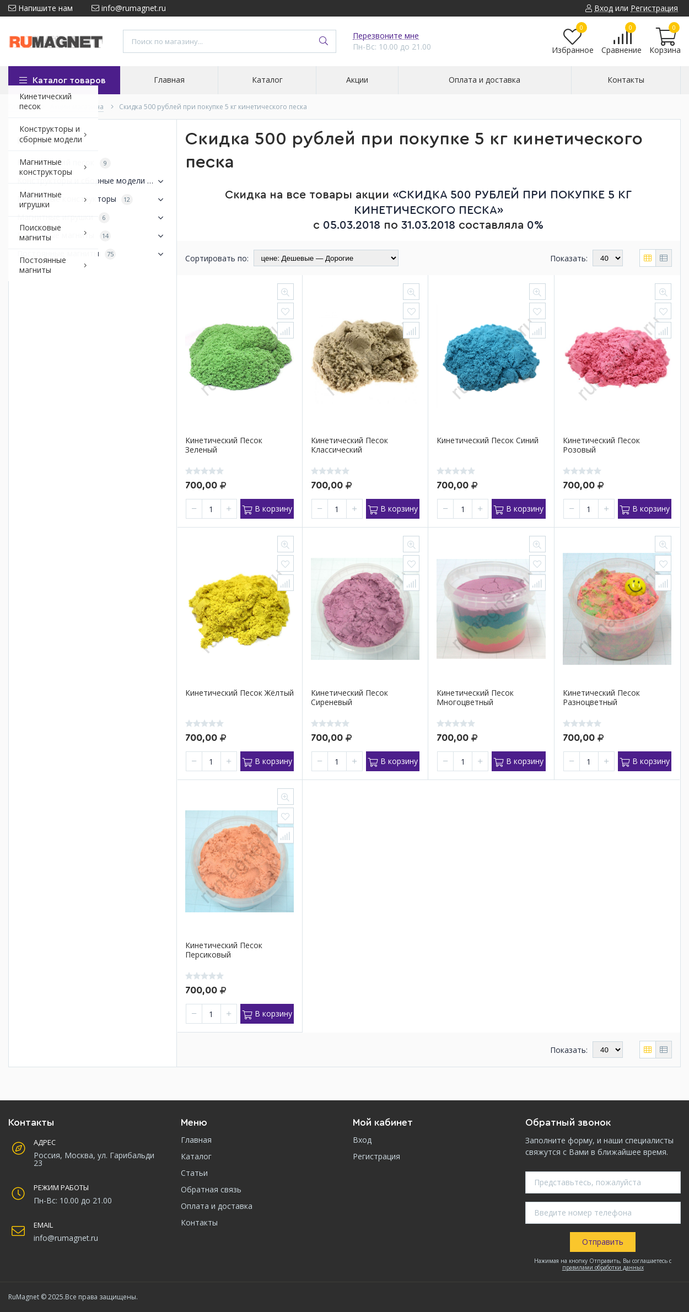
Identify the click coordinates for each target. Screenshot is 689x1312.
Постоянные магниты (92, 254)
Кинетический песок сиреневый (349, 698)
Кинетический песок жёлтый (239, 693)
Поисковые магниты (92, 236)
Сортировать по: (217, 258)
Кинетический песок (64, 163)
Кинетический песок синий (488, 440)
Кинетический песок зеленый (223, 445)
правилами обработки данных (603, 1267)
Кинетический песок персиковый (223, 950)
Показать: (569, 258)
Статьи (194, 1173)
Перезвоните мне (386, 35)
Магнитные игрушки (92, 218)
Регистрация (376, 1156)
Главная (196, 1139)
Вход (362, 1139)
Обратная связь (211, 1189)
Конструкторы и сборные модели (92, 181)
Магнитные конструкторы (92, 199)
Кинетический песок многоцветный (475, 698)
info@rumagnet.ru (128, 8)
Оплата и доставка (216, 1206)
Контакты (199, 1222)
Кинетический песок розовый (601, 445)
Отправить (602, 1241)
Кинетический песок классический (349, 445)
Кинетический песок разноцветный (601, 698)
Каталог (196, 1156)
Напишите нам (40, 8)
